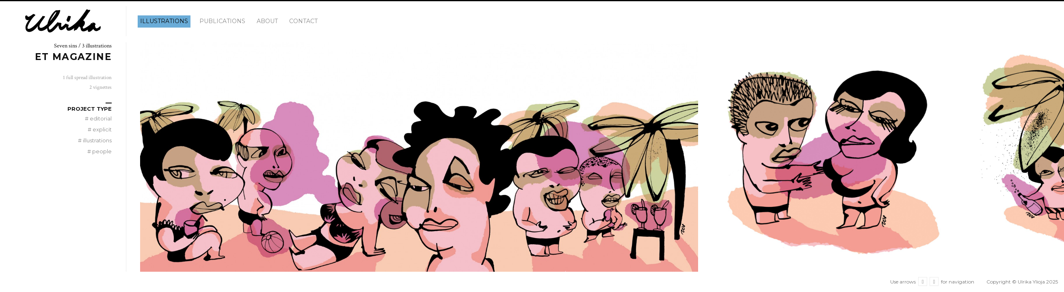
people (99, 151)
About (267, 21)
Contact (303, 21)
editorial (98, 118)
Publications (222, 21)
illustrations (164, 21)
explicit (100, 129)
